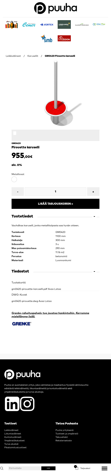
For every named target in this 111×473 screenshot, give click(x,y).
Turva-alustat (11, 444)
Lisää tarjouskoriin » (55, 203)
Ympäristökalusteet (14, 441)
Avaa (51, 289)
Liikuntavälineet (12, 434)
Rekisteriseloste (64, 441)
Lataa (57, 289)
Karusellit (32, 56)
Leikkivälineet (13, 56)
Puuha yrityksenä (64, 430)
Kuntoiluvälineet (12, 437)
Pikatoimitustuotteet (15, 447)
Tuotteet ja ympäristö (67, 434)
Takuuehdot (62, 437)
